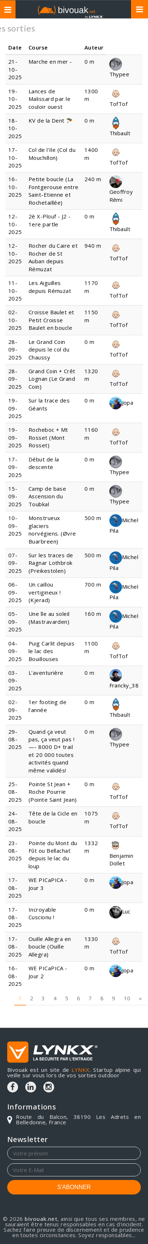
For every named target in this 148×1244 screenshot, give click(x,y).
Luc (120, 911)
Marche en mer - (50, 61)
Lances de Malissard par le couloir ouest (49, 99)
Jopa (121, 402)
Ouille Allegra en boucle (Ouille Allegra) (50, 946)
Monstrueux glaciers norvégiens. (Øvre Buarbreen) (52, 529)
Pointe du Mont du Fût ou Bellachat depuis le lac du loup (53, 854)
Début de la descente (44, 463)
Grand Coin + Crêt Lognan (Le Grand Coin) (52, 378)
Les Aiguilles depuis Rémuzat (50, 286)
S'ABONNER (74, 1187)
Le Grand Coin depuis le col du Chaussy (49, 349)
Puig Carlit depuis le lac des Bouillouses (51, 651)
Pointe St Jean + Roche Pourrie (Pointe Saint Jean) (53, 791)
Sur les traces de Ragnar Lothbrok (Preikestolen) (51, 562)
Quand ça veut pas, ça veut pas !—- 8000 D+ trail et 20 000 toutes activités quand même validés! (51, 751)
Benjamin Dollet (121, 854)
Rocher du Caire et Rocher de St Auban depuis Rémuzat (53, 257)
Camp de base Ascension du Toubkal (47, 496)
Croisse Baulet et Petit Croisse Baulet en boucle (51, 319)
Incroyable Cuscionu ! (42, 913)
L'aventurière (46, 672)
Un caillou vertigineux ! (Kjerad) (45, 592)
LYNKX (80, 1069)
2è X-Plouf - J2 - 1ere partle (50, 220)
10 (127, 984)
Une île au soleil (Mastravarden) (50, 617)
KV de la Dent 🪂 (51, 120)
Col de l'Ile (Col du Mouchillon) (52, 153)
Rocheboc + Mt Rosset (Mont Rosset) (48, 437)
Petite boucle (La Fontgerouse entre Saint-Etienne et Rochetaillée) (54, 190)
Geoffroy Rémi (121, 190)
